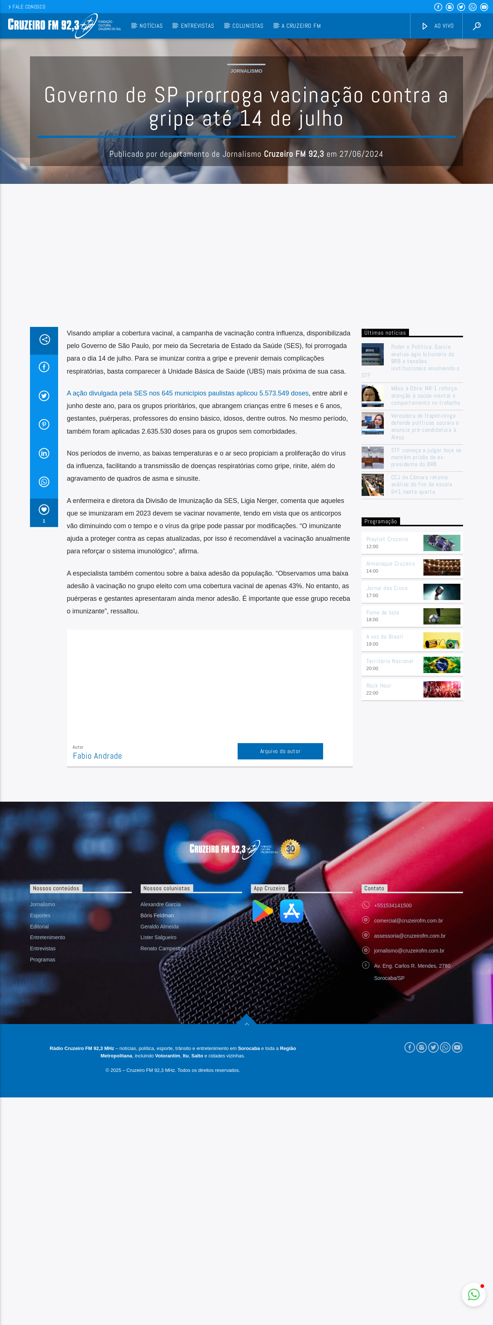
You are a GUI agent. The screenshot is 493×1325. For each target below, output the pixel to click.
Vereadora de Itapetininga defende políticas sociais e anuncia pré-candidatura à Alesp (425, 576)
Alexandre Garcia (161, 1054)
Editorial (39, 1076)
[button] (474, 1294)
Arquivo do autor (280, 901)
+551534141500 (393, 1055)
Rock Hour (379, 835)
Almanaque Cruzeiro (390, 713)
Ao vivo (437, 26)
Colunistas (248, 26)
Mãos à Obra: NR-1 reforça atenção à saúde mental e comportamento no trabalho (425, 545)
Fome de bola (383, 762)
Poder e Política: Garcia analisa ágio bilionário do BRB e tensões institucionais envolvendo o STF (411, 511)
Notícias (151, 26)
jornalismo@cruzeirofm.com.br (409, 1100)
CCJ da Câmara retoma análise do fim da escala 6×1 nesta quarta (421, 634)
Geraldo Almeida (160, 1076)
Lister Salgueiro (159, 1087)
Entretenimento (47, 1087)
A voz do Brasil (384, 786)
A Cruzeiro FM (301, 26)
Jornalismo (246, 146)
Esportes (40, 1065)
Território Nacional (390, 811)
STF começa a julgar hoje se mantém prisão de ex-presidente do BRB (426, 607)
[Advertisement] (246, 421)
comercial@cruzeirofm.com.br (408, 1070)
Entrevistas (197, 26)
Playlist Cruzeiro (387, 689)
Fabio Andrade (98, 905)
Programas (42, 1109)
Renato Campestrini (164, 1098)
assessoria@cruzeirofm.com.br (410, 1086)
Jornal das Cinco (387, 738)
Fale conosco (26, 6)
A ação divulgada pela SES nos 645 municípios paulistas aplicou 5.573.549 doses (188, 543)
